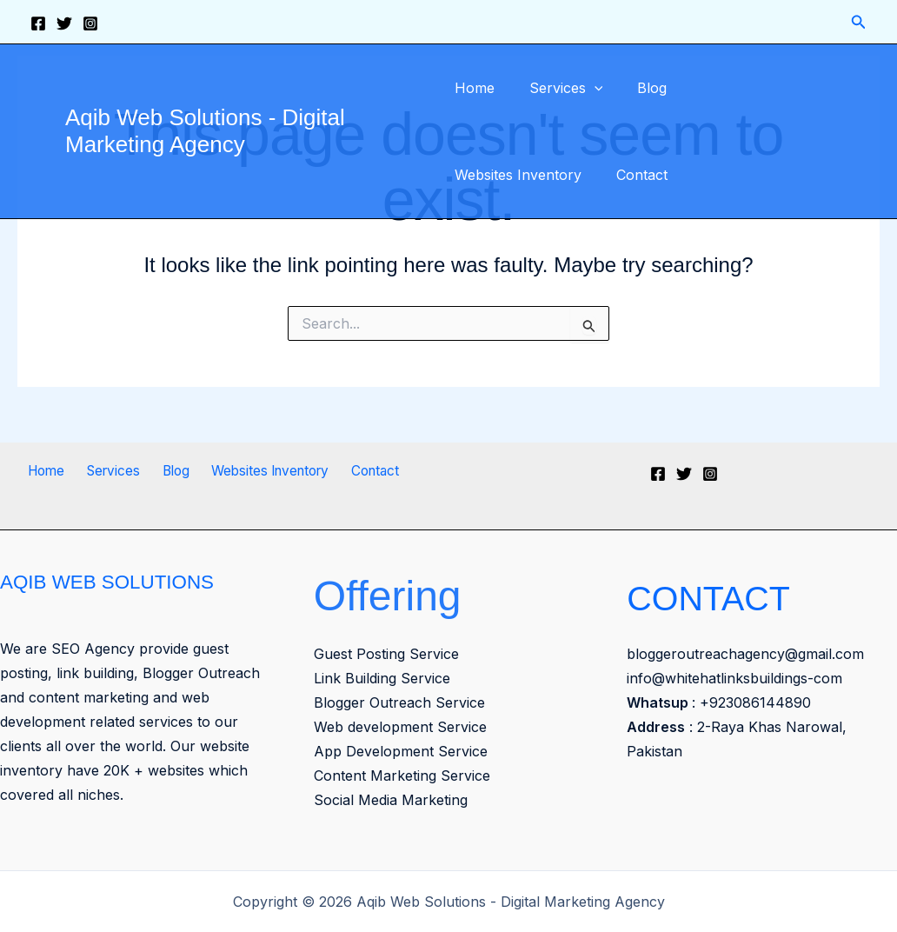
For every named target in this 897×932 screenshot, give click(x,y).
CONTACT (726, 596)
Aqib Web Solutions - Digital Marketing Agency (205, 130)
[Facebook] (38, 23)
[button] (859, 22)
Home (475, 88)
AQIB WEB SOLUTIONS (114, 581)
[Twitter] (64, 23)
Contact (480, 174)
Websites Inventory (744, 88)
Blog (638, 88)
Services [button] (559, 87)
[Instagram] (90, 23)
